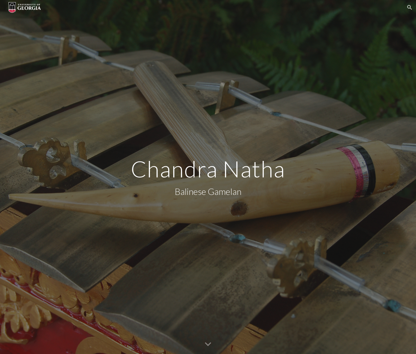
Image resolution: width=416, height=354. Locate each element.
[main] (208, 177)
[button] (409, 7)
